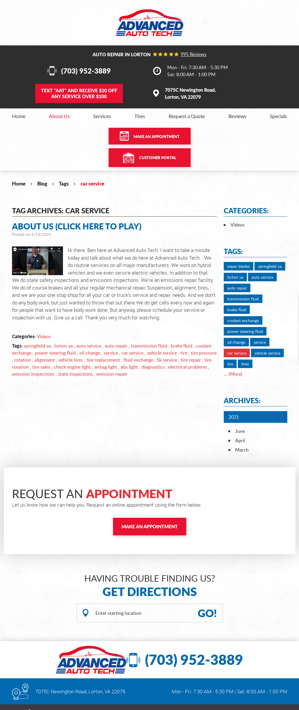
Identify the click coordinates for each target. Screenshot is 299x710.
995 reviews (193, 54)
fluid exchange (138, 360)
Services (102, 116)
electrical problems (187, 367)
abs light (129, 367)
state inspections (75, 374)
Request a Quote (187, 116)
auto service (88, 346)
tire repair (191, 360)
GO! (207, 613)
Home (18, 116)
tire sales (41, 367)
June (240, 431)
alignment (45, 360)
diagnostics (153, 367)
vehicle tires (70, 360)
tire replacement (103, 360)
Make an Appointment (157, 136)
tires (245, 364)
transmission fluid (149, 346)
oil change (89, 353)
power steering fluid (55, 353)
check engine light (72, 367)
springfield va (37, 346)
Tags (64, 183)
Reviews (237, 116)
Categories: (246, 210)
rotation (22, 360)
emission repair (111, 374)
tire (183, 353)
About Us (59, 116)
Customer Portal (157, 157)
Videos (44, 336)
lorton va (63, 346)
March (242, 450)
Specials (278, 116)
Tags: (233, 251)
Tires (139, 116)
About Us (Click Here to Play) (76, 226)
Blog (42, 183)
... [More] (233, 374)
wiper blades (238, 266)
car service (92, 183)
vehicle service (162, 353)
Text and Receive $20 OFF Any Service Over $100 (79, 93)
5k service (167, 360)
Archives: (242, 400)
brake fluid (181, 346)
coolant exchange (243, 320)
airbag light (105, 367)
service (111, 353)
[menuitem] (18, 116)
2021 (233, 417)
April (240, 440)
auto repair (116, 346)
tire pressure (204, 353)
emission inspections (33, 374)
